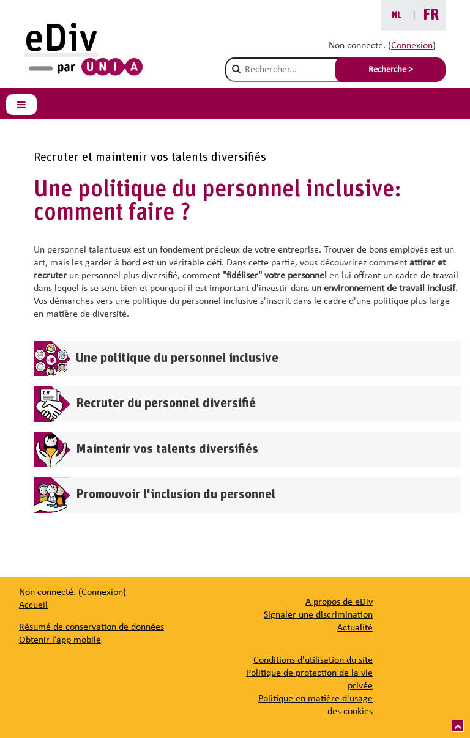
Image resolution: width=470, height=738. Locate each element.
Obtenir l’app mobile (60, 640)
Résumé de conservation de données (91, 627)
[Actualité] (355, 628)
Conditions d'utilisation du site (313, 660)
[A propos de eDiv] (339, 602)
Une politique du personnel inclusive (177, 358)
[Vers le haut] (458, 726)
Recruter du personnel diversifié (166, 403)
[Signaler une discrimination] (318, 615)
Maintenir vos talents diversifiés (167, 449)
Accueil (33, 605)
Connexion (412, 46)
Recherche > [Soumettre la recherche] (390, 70)
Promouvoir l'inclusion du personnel (175, 494)
